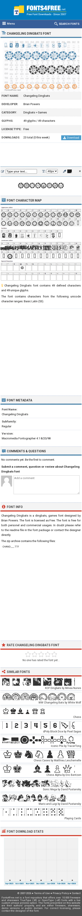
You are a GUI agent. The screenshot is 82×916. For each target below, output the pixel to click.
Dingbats (29, 112)
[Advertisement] (41, 155)
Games (42, 112)
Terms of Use (42, 893)
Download (71, 137)
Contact (76, 893)
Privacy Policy (61, 893)
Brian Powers (31, 104)
